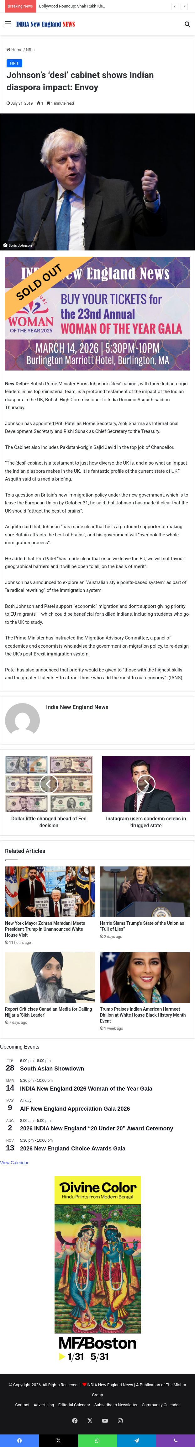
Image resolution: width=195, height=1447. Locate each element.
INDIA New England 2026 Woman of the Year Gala (86, 1089)
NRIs (30, 49)
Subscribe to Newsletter (116, 1404)
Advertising (44, 1404)
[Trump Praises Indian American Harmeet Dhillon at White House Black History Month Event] (145, 977)
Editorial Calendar (74, 1404)
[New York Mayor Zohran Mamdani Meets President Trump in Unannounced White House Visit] (50, 891)
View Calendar (14, 1162)
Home (14, 49)
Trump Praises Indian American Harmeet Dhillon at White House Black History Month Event (143, 1015)
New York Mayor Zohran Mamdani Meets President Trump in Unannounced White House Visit (45, 929)
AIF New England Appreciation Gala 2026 (75, 1109)
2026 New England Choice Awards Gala (72, 1148)
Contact (22, 1404)
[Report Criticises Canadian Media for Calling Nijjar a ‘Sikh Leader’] (50, 977)
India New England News (77, 707)
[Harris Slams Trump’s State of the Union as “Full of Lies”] (145, 891)
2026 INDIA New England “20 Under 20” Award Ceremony (96, 1128)
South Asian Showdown (52, 1069)
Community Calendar (161, 1404)
